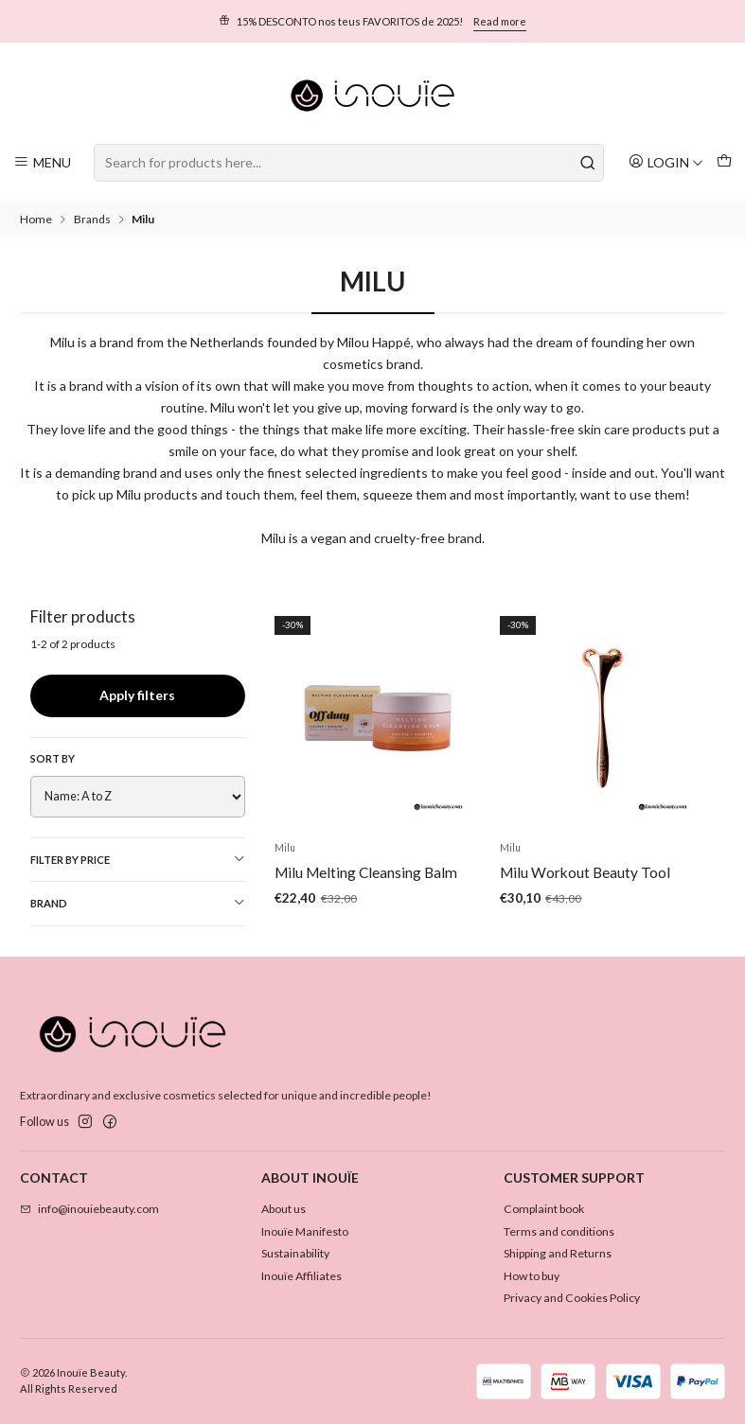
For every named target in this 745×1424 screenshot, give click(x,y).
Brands (92, 219)
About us (283, 1209)
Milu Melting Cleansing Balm (366, 887)
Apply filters (137, 695)
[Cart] (724, 162)
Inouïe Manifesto (304, 1231)
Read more (499, 21)
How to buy (531, 1276)
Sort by (52, 758)
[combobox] (349, 163)
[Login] (666, 162)
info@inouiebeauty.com (89, 1209)
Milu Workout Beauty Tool (585, 899)
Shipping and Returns (558, 1253)
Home (36, 219)
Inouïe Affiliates (301, 1276)
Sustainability (295, 1253)
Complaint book (544, 1209)
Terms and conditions (559, 1231)
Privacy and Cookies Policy (572, 1298)
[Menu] (42, 162)
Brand (137, 902)
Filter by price (137, 859)
